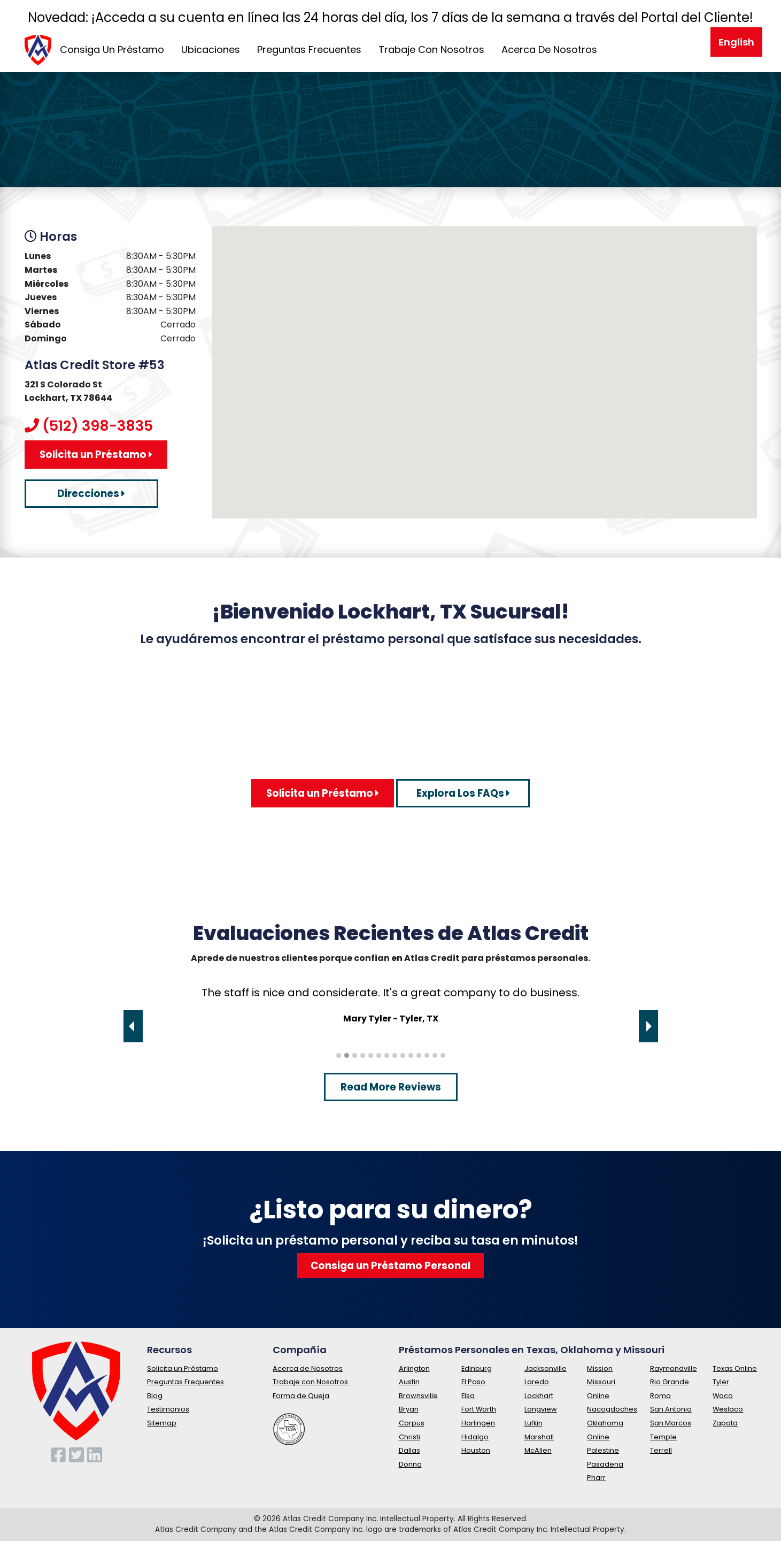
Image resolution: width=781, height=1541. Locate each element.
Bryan (409, 1409)
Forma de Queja (301, 1395)
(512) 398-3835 (97, 426)
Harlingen (478, 1423)
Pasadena (605, 1464)
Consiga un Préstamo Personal (390, 1265)
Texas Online (735, 1368)
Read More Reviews (391, 1087)
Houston (475, 1450)
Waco (723, 1395)
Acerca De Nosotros (549, 49)
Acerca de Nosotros (308, 1368)
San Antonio (671, 1409)
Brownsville (418, 1395)
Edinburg (476, 1368)
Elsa (468, 1395)
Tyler (721, 1381)
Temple (663, 1436)
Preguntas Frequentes (185, 1381)
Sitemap (161, 1423)
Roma (660, 1395)
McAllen (538, 1450)
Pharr (596, 1477)
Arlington (414, 1368)
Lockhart (538, 1395)
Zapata (725, 1423)
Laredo (536, 1381)
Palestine (603, 1450)
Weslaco (728, 1409)
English (736, 42)
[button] (484, 362)
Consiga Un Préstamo (112, 49)
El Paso (473, 1381)
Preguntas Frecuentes (309, 49)
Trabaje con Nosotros (310, 1381)
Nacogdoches (612, 1409)
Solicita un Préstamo (96, 454)
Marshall (539, 1436)
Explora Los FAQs (463, 793)
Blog (155, 1395)
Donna (410, 1464)
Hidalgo (475, 1436)
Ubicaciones (210, 49)
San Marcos (670, 1423)
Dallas (409, 1450)
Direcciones (91, 493)
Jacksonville (545, 1368)
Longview (540, 1409)
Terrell (661, 1450)
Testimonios (168, 1409)
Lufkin (533, 1423)
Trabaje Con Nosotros (431, 49)
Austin (409, 1381)
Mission (600, 1368)
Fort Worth (478, 1409)
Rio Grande (669, 1381)
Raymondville (673, 1368)
